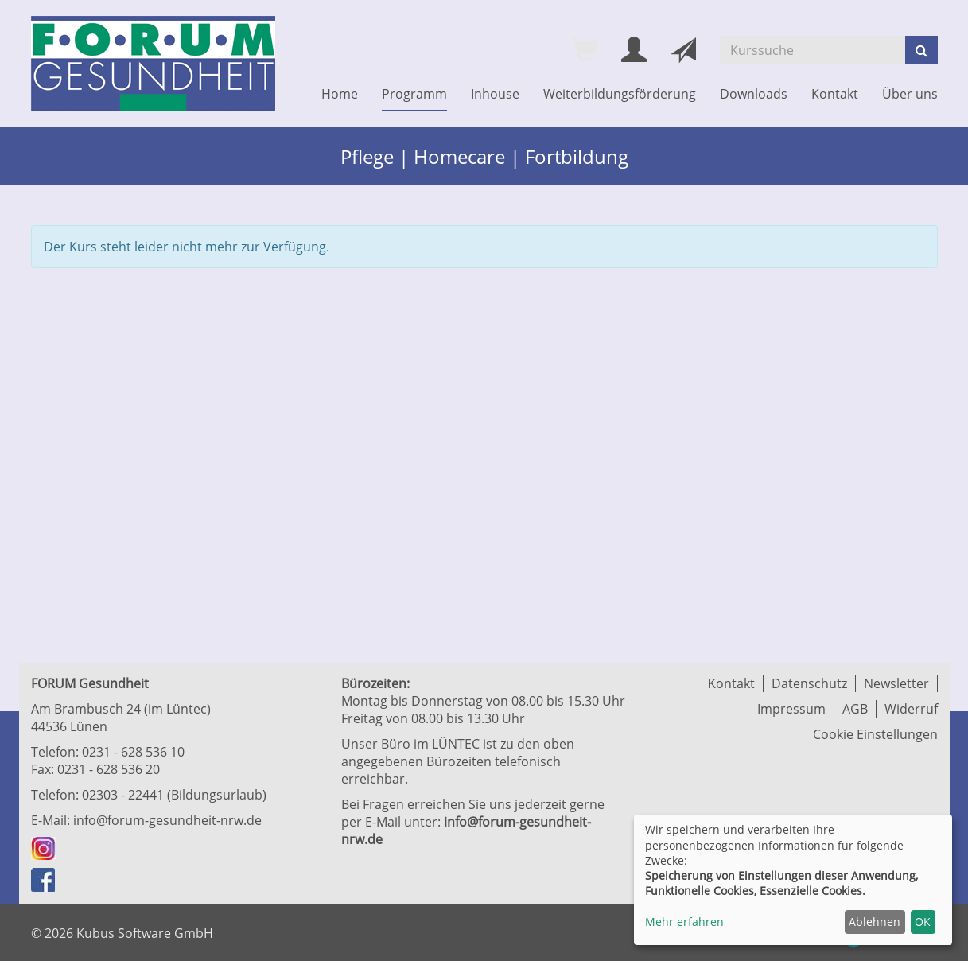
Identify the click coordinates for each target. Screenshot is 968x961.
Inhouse (495, 94)
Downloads (753, 94)
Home (339, 94)
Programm (414, 94)
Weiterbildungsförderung (619, 94)
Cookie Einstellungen (875, 734)
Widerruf (911, 709)
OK (923, 921)
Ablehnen (874, 921)
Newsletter (896, 683)
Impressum (791, 709)
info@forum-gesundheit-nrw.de (167, 820)
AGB (855, 709)
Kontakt (834, 94)
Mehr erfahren (684, 921)
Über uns (910, 94)
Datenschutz (809, 683)
